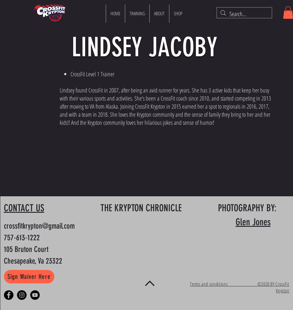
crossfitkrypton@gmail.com (39, 226)
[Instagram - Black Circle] (22, 295)
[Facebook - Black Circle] (8, 295)
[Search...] (244, 14)
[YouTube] (35, 295)
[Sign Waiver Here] (29, 276)
